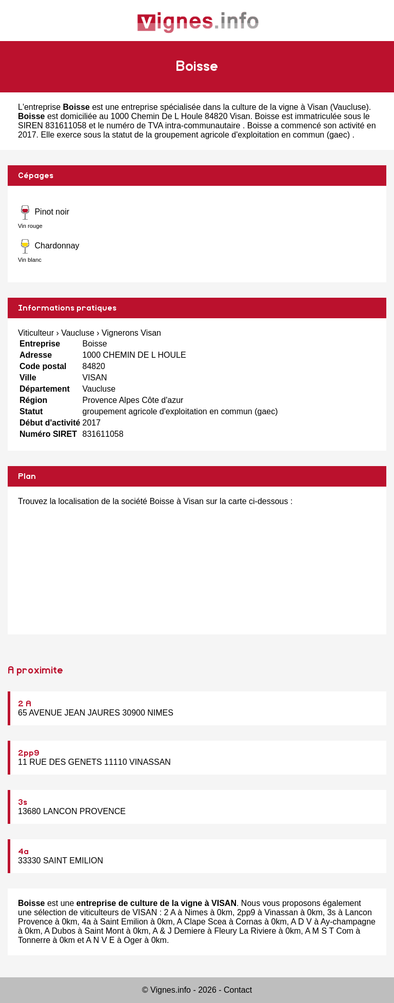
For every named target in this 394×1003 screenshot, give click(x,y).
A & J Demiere (178, 931)
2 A (24, 704)
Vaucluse (349, 107)
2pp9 (29, 753)
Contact (238, 990)
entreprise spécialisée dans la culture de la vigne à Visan (224, 107)
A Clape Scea (201, 921)
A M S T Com (329, 931)
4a (23, 851)
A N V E (100, 940)
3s (22, 802)
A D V (301, 921)
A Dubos (60, 931)
